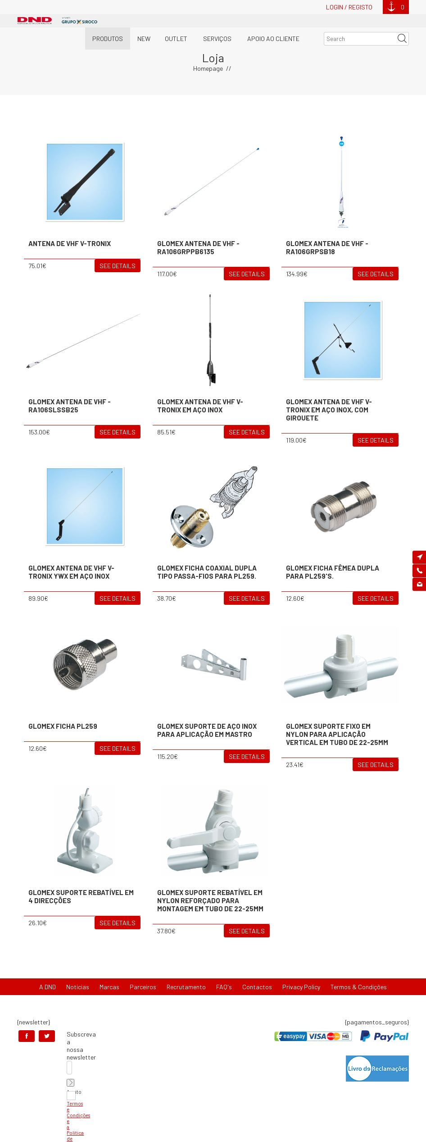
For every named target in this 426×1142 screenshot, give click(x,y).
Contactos (257, 987)
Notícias (77, 987)
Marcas (109, 987)
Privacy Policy (301, 987)
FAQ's (224, 987)
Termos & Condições (359, 987)
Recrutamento (186, 987)
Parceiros (143, 987)
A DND (47, 987)
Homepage (208, 68)
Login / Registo (349, 7)
